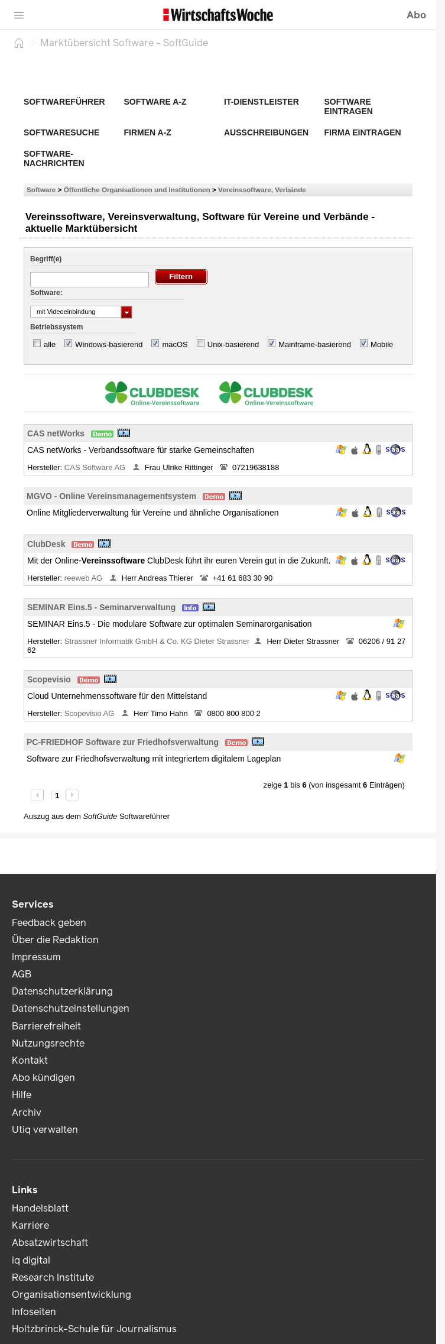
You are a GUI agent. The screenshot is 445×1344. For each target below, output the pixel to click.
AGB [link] (21, 974)
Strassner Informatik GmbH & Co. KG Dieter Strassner (157, 641)
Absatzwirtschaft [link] (50, 1242)
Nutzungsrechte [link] (48, 1043)
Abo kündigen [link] (43, 1077)
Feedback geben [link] (49, 923)
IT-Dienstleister (261, 101)
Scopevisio (49, 679)
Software (41, 189)
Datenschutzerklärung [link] (62, 991)
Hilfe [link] (21, 1095)
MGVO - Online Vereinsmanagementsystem (111, 496)
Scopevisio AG (90, 713)
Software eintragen (348, 106)
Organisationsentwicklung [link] (71, 1294)
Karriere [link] (30, 1225)
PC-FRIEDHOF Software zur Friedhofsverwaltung (123, 742)
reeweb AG (84, 578)
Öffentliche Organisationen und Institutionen (137, 189)
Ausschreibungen (266, 132)
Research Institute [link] (53, 1277)
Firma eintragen (362, 132)
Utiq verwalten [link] (45, 1129)
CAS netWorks (56, 433)
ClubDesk (46, 544)
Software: (46, 293)
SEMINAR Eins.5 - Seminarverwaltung (101, 607)
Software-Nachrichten (54, 158)
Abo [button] (416, 15)
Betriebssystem (56, 327)
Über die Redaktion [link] (55, 940)
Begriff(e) (45, 259)
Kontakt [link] (30, 1060)
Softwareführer (64, 101)
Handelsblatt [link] (40, 1208)
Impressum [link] (36, 957)
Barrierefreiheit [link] (46, 1026)
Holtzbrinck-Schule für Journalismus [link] (94, 1329)
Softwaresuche (61, 132)
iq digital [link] (31, 1260)
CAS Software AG (96, 467)
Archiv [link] (26, 1112)
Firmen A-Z (147, 132)
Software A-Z (155, 101)
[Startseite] (19, 42)
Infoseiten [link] (34, 1312)
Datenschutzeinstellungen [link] (70, 1008)
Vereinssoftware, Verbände (262, 189)
